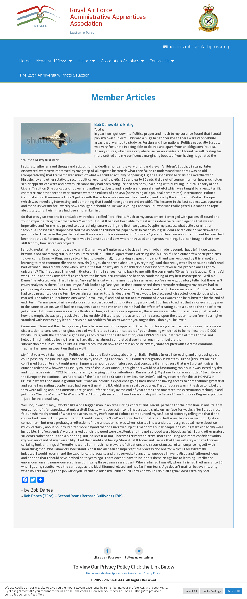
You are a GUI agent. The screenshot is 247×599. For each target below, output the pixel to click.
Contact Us (162, 61)
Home (24, 61)
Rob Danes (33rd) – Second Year (51, 496)
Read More (38, 594)
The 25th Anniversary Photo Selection (54, 75)
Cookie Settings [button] (212, 591)
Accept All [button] (234, 591)
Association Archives (122, 61)
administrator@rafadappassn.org (197, 46)
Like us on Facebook (107, 557)
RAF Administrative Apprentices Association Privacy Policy (123, 573)
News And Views (54, 61)
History (86, 61)
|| (80, 496)
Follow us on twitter (139, 557)
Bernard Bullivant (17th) (102, 496)
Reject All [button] (191, 591)
